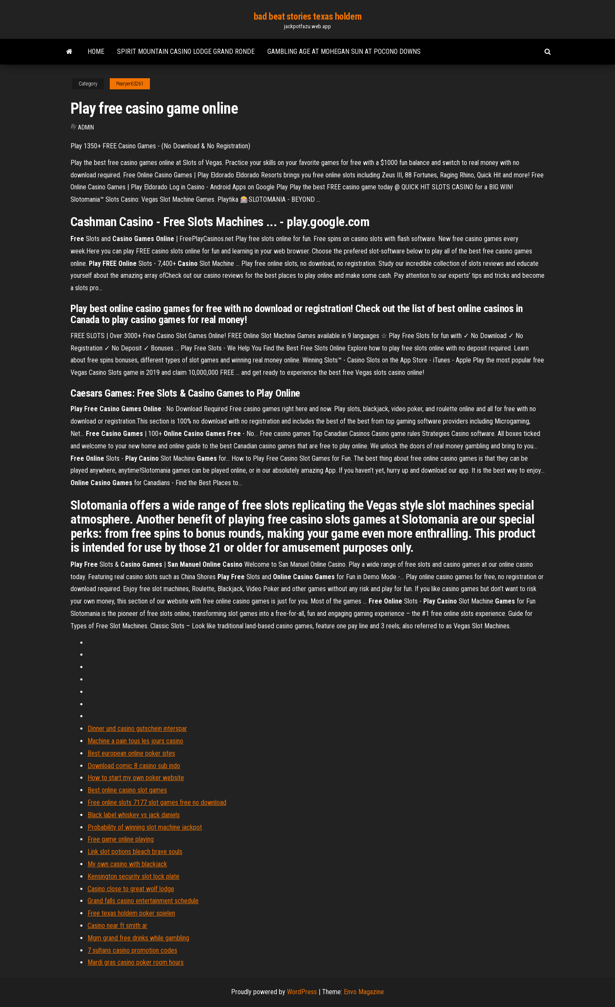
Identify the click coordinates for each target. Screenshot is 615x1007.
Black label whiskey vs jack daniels (134, 815)
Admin (86, 127)
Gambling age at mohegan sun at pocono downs (344, 51)
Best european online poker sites (131, 753)
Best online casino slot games (127, 790)
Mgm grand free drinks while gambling (138, 938)
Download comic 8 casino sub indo (134, 766)
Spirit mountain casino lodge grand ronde (186, 51)
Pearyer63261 (130, 84)
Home (96, 51)
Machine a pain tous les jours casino (135, 741)
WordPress (302, 992)
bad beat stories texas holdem (307, 16)
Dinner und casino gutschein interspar (137, 728)
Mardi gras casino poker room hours (136, 962)
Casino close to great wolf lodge (131, 889)
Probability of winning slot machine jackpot (145, 827)
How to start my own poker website (136, 778)
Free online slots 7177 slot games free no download (157, 802)
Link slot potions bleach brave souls (135, 852)
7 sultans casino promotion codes (132, 950)
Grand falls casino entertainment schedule (143, 901)
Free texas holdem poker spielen (131, 913)
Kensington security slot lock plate (133, 876)
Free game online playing (121, 839)
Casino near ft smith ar (117, 926)
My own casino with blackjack (127, 864)
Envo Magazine (364, 992)
